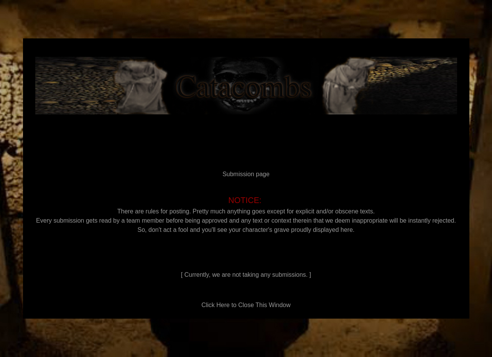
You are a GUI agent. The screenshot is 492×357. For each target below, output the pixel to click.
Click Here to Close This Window (246, 305)
